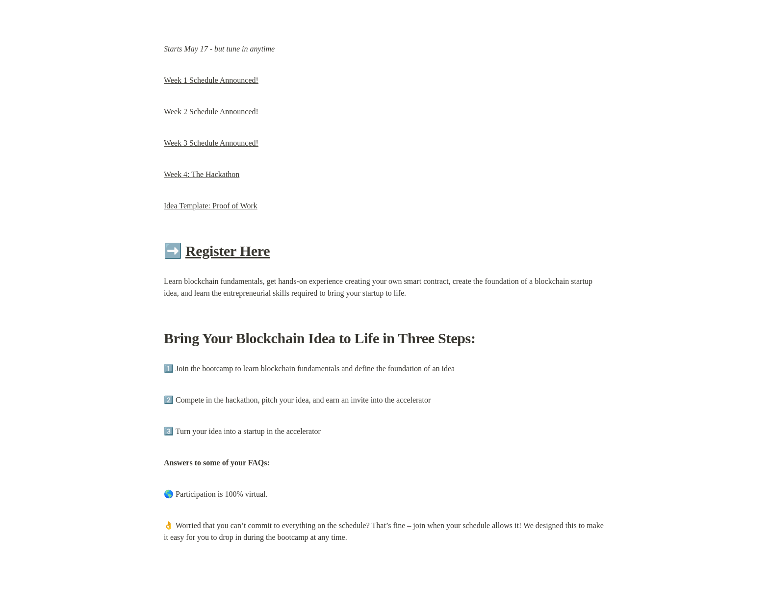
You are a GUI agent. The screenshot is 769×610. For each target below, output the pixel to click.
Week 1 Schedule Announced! (211, 80)
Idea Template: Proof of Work (210, 206)
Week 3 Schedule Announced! (211, 143)
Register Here (227, 251)
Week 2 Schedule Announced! (211, 111)
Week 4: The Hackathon (201, 174)
